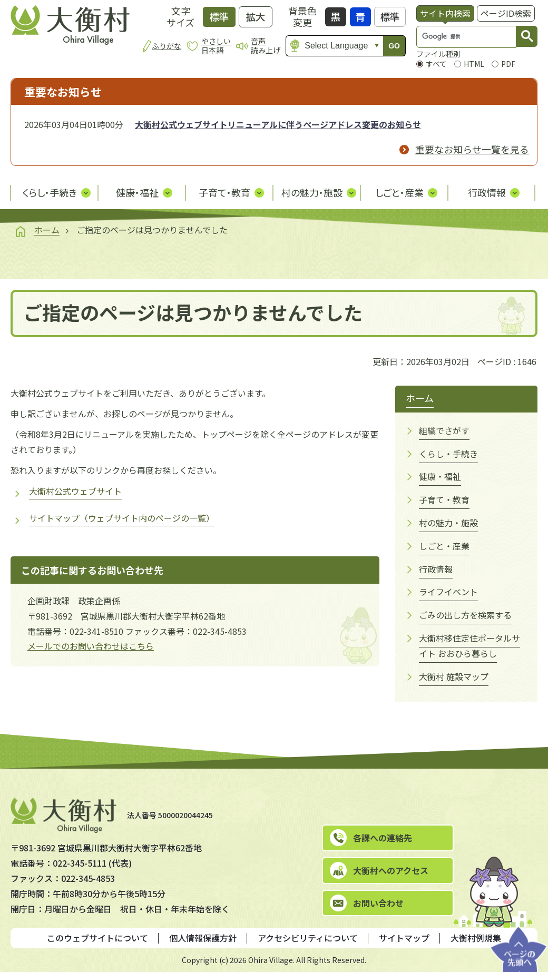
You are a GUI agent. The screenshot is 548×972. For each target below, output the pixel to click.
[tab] (445, 13)
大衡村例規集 (476, 937)
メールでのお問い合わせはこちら (90, 646)
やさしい (216, 45)
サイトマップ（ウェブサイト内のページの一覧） (121, 518)
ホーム (47, 229)
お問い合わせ (378, 903)
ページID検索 (506, 13)
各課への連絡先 (382, 837)
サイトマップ (404, 937)
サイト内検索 (445, 13)
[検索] (456, 36)
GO (394, 46)
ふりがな (166, 46)
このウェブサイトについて (97, 937)
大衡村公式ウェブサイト (75, 491)
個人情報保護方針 (203, 937)
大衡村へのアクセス (390, 870)
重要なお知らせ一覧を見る (472, 149)
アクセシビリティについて (308, 937)
